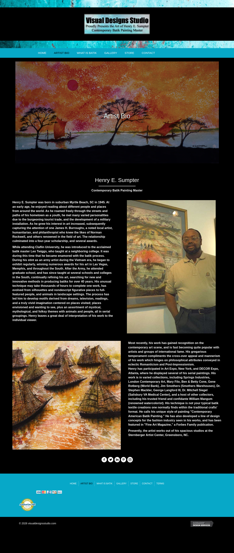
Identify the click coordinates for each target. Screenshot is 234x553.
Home (42, 52)
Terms (160, 483)
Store (129, 52)
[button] (104, 459)
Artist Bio (61, 52)
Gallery (110, 52)
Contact (148, 52)
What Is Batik (87, 52)
